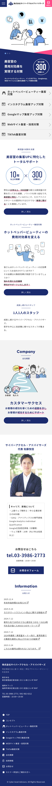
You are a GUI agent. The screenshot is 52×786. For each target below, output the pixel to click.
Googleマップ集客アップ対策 (25, 114)
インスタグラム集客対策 (16, 732)
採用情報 (9, 760)
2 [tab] (7, 53)
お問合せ (9, 766)
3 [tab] (9, 53)
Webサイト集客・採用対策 (23, 124)
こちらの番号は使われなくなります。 (22, 648)
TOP (8, 714)
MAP (36, 680)
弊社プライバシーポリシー (36, 669)
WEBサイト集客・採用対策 (17, 743)
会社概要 (9, 755)
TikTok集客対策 (16, 134)
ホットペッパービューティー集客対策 (26, 93)
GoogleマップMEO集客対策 (17, 737)
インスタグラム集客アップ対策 (25, 104)
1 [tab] (5, 53)
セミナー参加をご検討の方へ (18, 772)
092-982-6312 (26, 693)
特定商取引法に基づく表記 (13, 669)
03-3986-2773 (29, 555)
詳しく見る (26, 211)
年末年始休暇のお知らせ (16, 602)
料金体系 (5, 672)
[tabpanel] (26, 47)
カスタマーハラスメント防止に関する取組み (25, 612)
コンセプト (10, 720)
